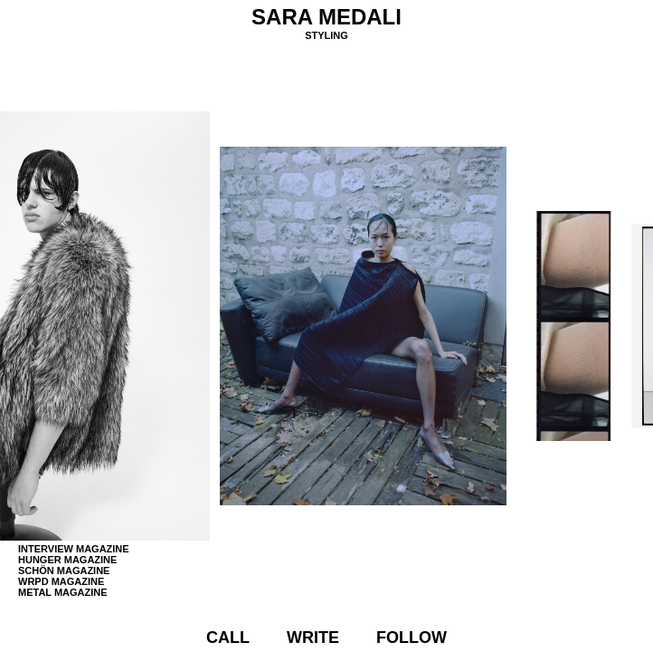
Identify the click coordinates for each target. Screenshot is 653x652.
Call (228, 637)
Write (313, 637)
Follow (411, 637)
